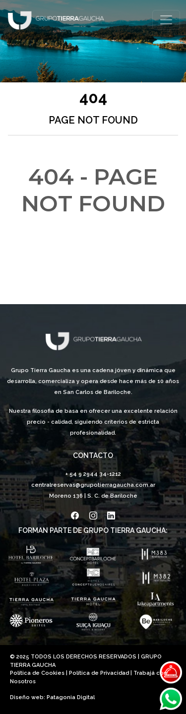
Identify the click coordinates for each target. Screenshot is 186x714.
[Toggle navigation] (166, 20)
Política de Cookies (37, 673)
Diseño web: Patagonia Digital (52, 697)
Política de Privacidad (99, 673)
